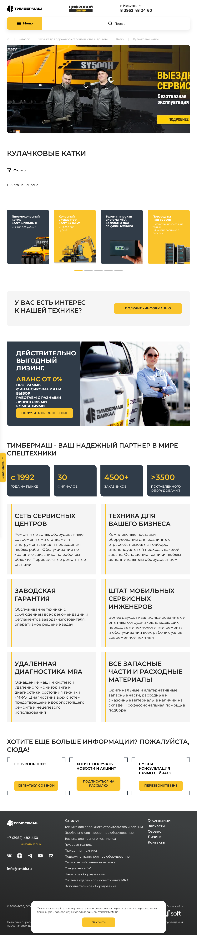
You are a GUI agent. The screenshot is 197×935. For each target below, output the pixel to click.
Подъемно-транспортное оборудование (97, 856)
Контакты (156, 842)
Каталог (72, 820)
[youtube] (40, 856)
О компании (159, 820)
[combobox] (141, 6)
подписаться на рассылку (98, 783)
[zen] (19, 856)
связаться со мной (36, 785)
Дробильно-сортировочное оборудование (99, 832)
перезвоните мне (161, 785)
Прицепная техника (81, 850)
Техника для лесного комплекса (90, 838)
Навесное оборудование (85, 874)
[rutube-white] (50, 856)
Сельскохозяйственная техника (90, 862)
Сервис (154, 831)
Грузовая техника (79, 844)
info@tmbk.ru (19, 869)
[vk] (9, 856)
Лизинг (154, 837)
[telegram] (30, 856)
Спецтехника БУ (78, 868)
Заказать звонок (31, 844)
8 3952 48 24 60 (136, 10)
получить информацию (148, 308)
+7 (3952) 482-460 (22, 838)
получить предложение (44, 413)
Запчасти (156, 826)
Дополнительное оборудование (91, 886)
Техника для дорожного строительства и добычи (104, 827)
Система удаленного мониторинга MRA (97, 880)
